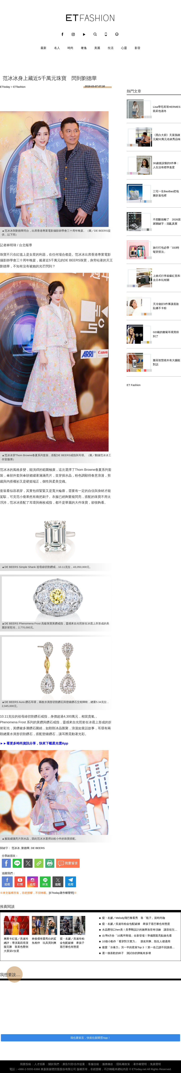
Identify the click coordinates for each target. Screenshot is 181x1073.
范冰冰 (16, 848)
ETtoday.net (139, 1069)
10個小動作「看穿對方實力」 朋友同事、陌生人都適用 (136, 941)
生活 (110, 47)
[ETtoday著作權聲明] (61, 892)
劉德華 (25, 848)
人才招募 (39, 1064)
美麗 (97, 47)
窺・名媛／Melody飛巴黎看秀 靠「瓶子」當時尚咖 (133, 917)
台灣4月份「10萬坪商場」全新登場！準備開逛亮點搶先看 (137, 935)
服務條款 (107, 1064)
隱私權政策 (123, 1064)
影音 (137, 47)
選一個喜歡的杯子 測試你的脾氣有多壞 (126, 953)
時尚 (70, 47)
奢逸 (84, 47)
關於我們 (53, 1064)
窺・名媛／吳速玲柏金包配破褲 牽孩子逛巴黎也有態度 (72, 942)
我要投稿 (25, 1064)
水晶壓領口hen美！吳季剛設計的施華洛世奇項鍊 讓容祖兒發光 (139, 929)
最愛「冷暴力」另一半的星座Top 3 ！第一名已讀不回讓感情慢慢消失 (139, 947)
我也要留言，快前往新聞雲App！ (90, 1037)
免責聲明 (155, 1064)
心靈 (124, 47)
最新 (43, 47)
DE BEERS (38, 848)
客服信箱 (93, 1064)
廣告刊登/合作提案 (73, 1064)
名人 (57, 47)
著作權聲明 (140, 1064)
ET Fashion (90, 17)
